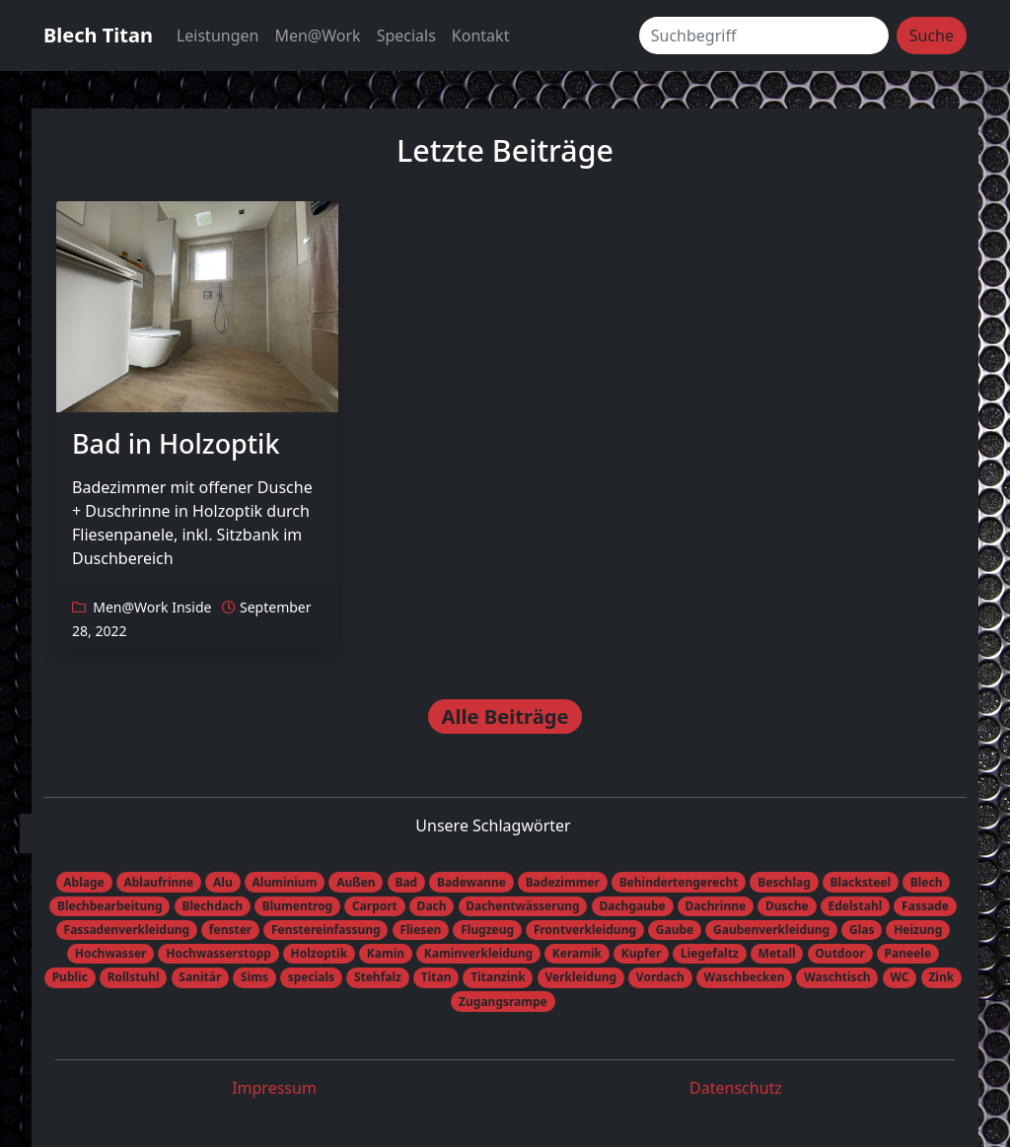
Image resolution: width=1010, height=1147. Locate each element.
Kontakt (481, 35)
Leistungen (218, 35)
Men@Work (317, 35)
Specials (406, 35)
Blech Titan (98, 35)
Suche (931, 35)
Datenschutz (735, 1088)
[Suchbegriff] (764, 35)
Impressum (274, 1088)
